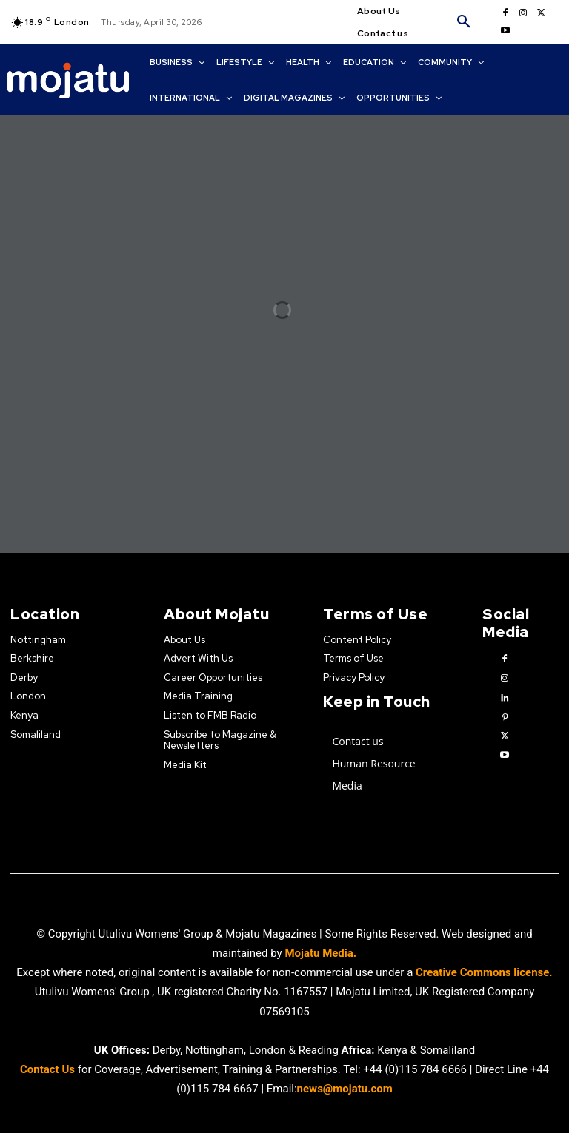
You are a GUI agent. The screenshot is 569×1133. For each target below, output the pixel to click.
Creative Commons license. (484, 972)
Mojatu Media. (320, 953)
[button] (464, 22)
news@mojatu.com (345, 1088)
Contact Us (49, 1068)
